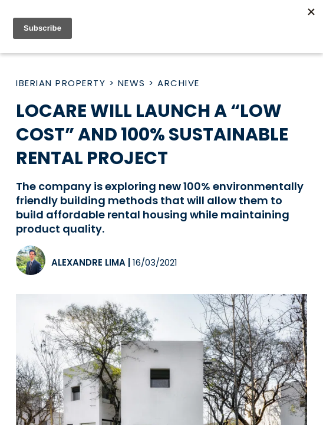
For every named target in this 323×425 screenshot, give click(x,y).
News (132, 83)
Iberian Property (61, 83)
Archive (178, 83)
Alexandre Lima (88, 262)
